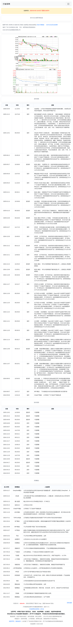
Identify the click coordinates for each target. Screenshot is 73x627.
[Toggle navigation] (68, 4)
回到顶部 (69, 602)
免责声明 (11, 621)
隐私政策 (18, 621)
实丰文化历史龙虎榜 (52, 24)
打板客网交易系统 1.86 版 (36, 609)
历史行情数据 (40, 24)
